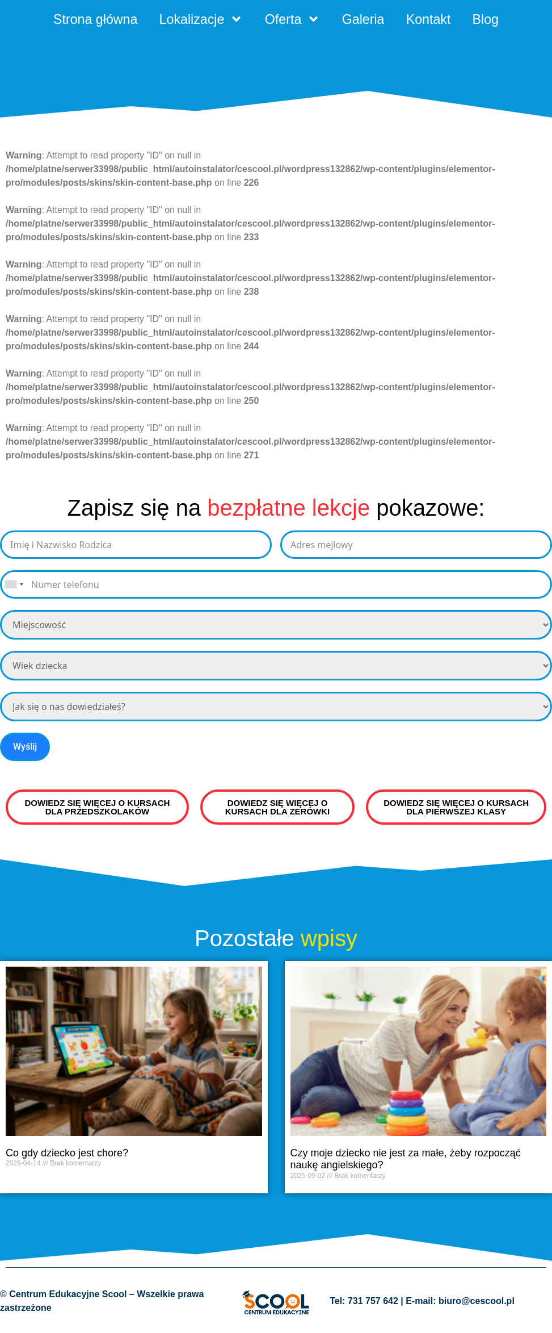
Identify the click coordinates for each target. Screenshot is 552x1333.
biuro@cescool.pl (477, 1302)
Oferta (293, 19)
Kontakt (434, 19)
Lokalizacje (198, 19)
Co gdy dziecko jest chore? (67, 1154)
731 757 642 (373, 1302)
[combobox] (14, 585)
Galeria (366, 19)
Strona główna (88, 19)
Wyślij (25, 747)
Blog (493, 19)
